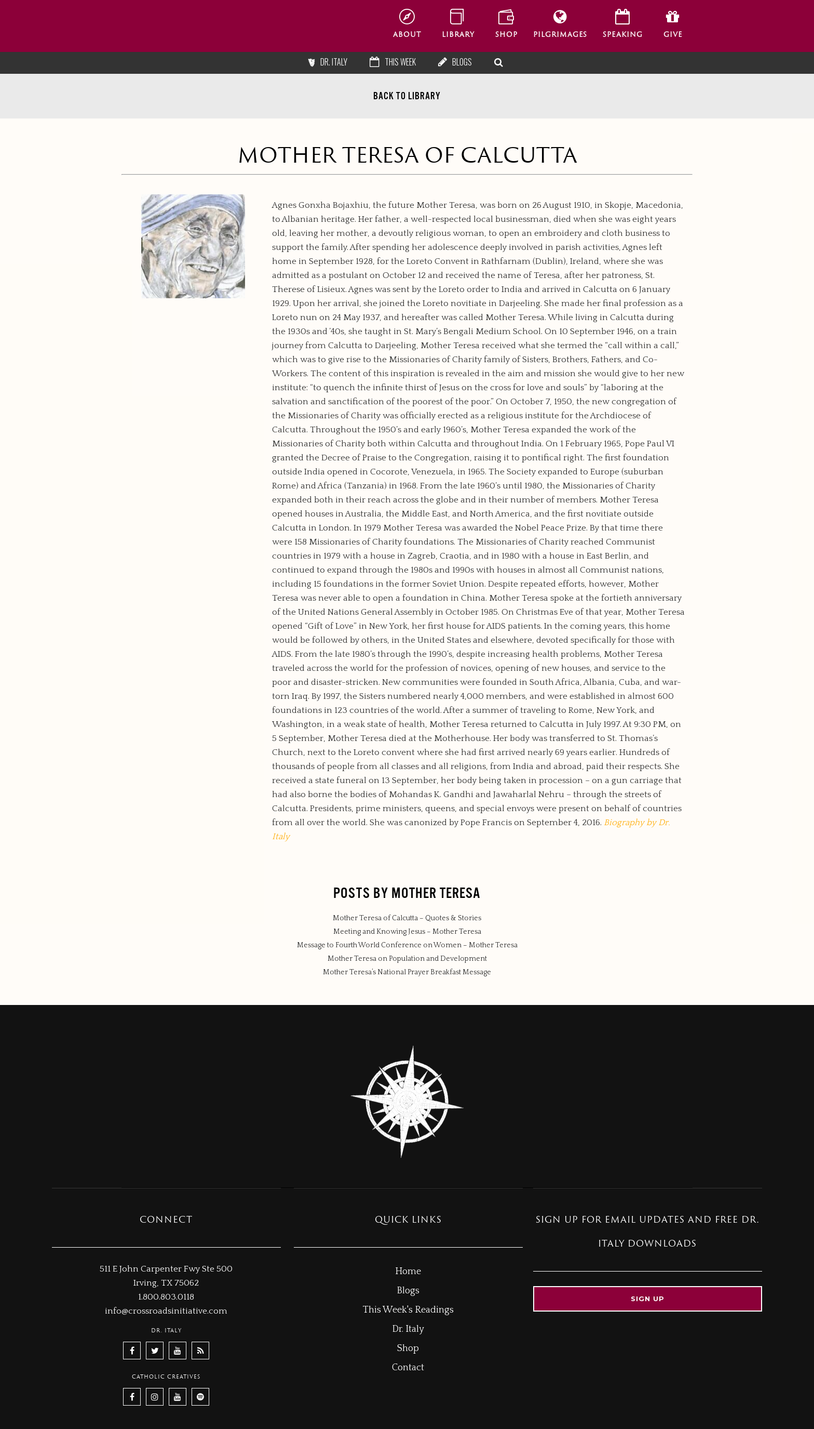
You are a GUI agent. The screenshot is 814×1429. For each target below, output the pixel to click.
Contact (408, 1367)
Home (408, 1271)
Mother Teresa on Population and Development (407, 959)
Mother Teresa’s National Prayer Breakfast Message (407, 972)
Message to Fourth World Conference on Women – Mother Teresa (407, 945)
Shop (408, 1348)
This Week (400, 62)
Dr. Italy (333, 62)
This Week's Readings (408, 1310)
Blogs (462, 62)
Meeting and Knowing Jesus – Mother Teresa (407, 932)
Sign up (647, 1298)
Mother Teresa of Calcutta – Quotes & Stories (407, 918)
